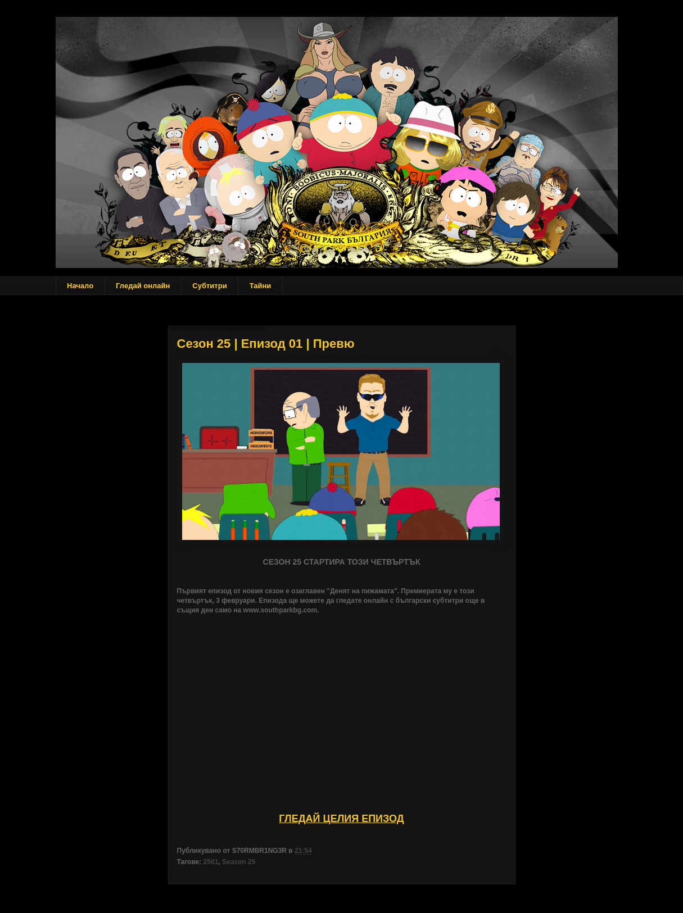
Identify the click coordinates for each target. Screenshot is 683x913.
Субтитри (209, 285)
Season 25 (238, 862)
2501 (211, 862)
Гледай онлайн (143, 285)
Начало (80, 285)
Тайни (261, 285)
